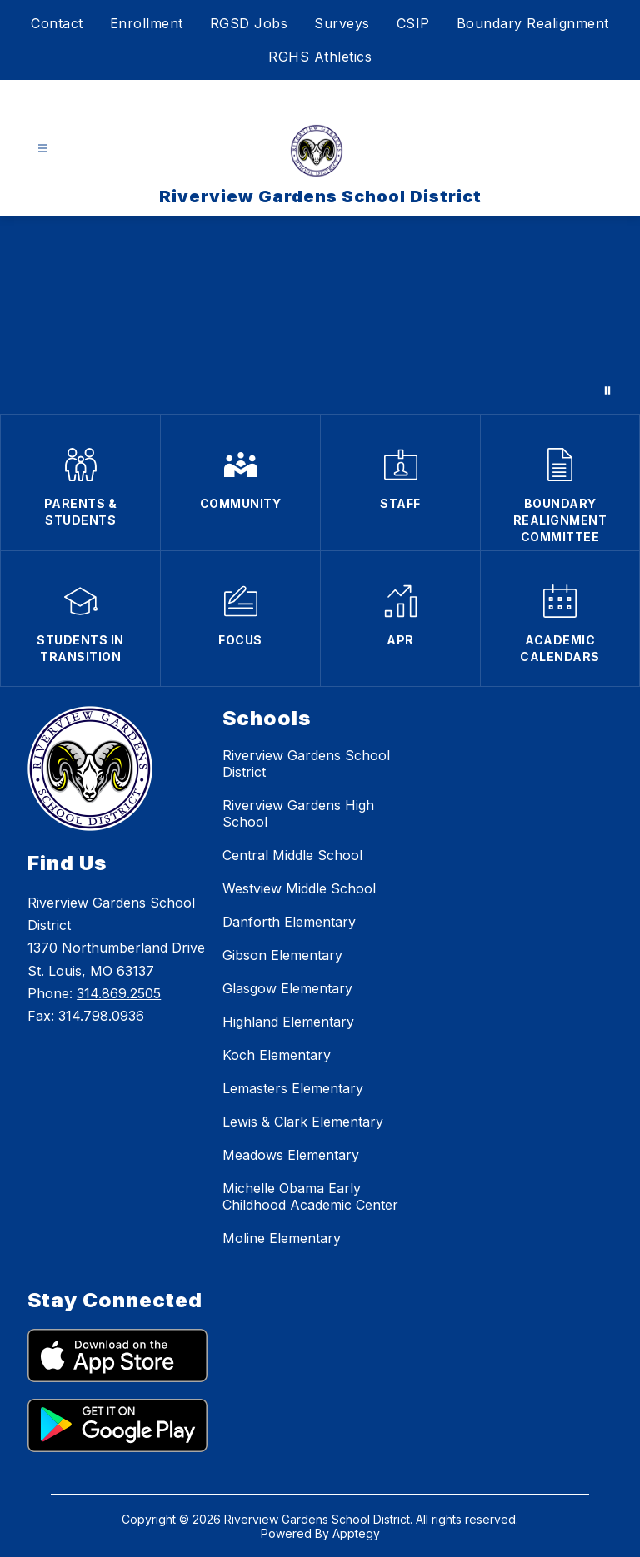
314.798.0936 (101, 1015)
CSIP (413, 23)
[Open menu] (42, 148)
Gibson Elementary (282, 955)
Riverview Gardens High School (298, 813)
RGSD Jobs (249, 23)
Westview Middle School (299, 888)
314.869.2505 (119, 993)
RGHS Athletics (320, 56)
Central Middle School (292, 855)
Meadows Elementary (290, 1155)
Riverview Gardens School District (306, 763)
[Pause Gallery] (607, 390)
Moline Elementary (281, 1238)
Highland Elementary (288, 1021)
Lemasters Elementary (292, 1088)
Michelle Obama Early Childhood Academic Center (310, 1196)
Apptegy (356, 1533)
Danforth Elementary (289, 921)
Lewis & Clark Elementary (302, 1121)
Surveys (342, 23)
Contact (57, 23)
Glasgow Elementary (287, 988)
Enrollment (146, 23)
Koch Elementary (276, 1055)
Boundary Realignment (533, 23)
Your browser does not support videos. (320, 315)
